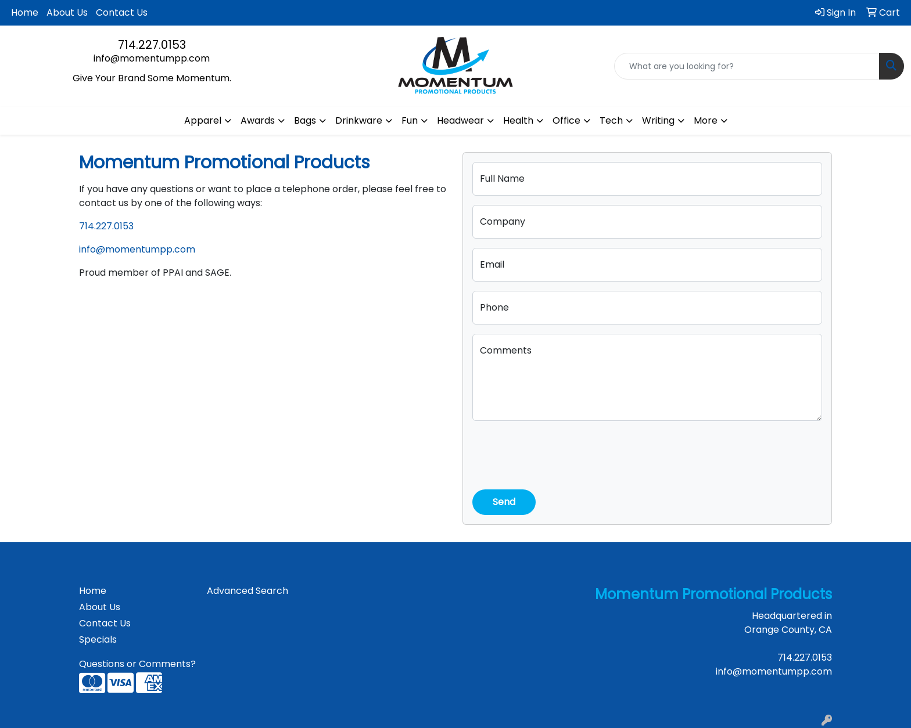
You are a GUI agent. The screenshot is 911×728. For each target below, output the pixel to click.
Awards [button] (258, 120)
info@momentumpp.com (152, 58)
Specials (98, 639)
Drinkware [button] (358, 120)
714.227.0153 (152, 45)
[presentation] (560, 452)
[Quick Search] (747, 66)
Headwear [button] (460, 120)
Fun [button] (409, 120)
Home (24, 12)
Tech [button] (611, 120)
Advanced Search (247, 590)
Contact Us (122, 12)
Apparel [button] (202, 120)
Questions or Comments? (137, 664)
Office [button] (566, 120)
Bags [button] (305, 120)
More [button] (706, 120)
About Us (67, 12)
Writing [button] (658, 120)
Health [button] (518, 120)
